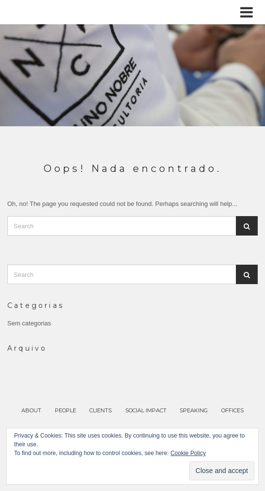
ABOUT (31, 410)
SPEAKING (194, 410)
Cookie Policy (188, 453)
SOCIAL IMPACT (145, 410)
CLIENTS (100, 410)
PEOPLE (65, 410)
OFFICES (232, 410)
